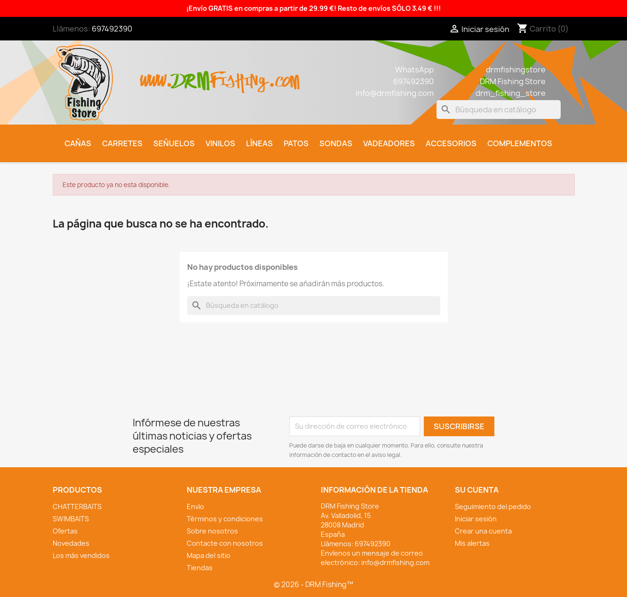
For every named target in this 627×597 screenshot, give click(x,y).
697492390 (112, 29)
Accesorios (451, 143)
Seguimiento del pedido (493, 506)
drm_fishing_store (511, 93)
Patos (296, 143)
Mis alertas (472, 543)
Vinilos (220, 143)
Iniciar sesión (476, 518)
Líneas (259, 143)
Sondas (335, 143)
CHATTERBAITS (77, 506)
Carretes (122, 143)
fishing (239, 76)
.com (284, 76)
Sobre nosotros (212, 530)
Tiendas (200, 567)
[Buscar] (499, 109)
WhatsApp (414, 69)
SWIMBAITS (71, 518)
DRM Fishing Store (513, 81)
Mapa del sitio (208, 555)
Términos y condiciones (225, 518)
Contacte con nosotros (225, 543)
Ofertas (65, 530)
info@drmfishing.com (395, 93)
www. (156, 76)
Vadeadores (389, 143)
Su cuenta (477, 490)
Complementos (519, 143)
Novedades (71, 543)
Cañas (77, 143)
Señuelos (174, 143)
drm (191, 72)
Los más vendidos (81, 555)
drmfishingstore (516, 69)
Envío (195, 506)
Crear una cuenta (483, 530)
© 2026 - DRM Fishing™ (313, 584)
